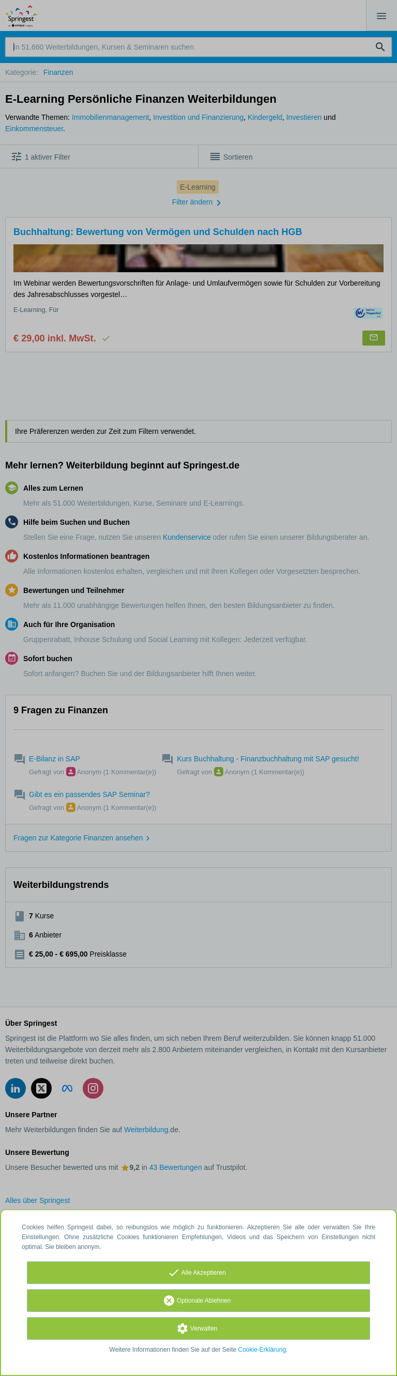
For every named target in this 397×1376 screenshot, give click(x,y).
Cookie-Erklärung (262, 1349)
